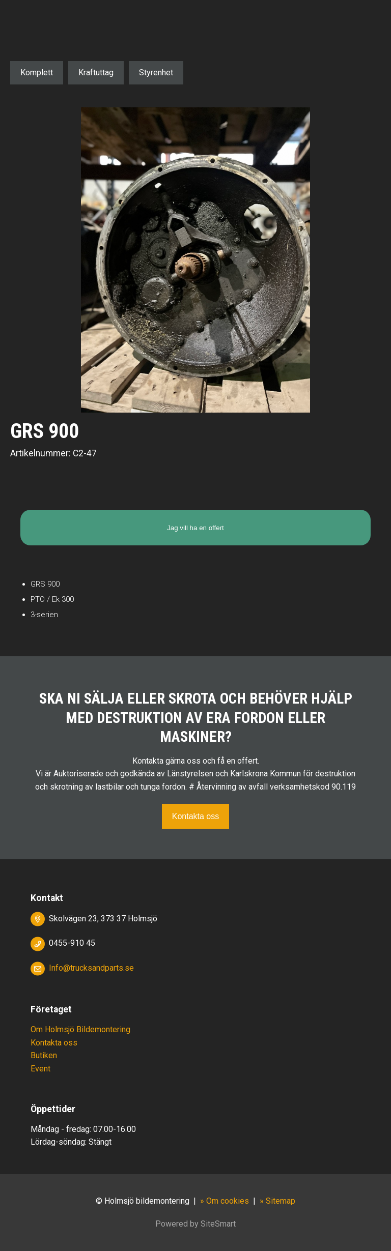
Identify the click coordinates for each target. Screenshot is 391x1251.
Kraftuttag (96, 72)
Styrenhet (156, 72)
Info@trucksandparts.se (91, 968)
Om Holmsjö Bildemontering (80, 1029)
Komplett (36, 72)
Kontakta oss (195, 816)
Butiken (44, 1055)
